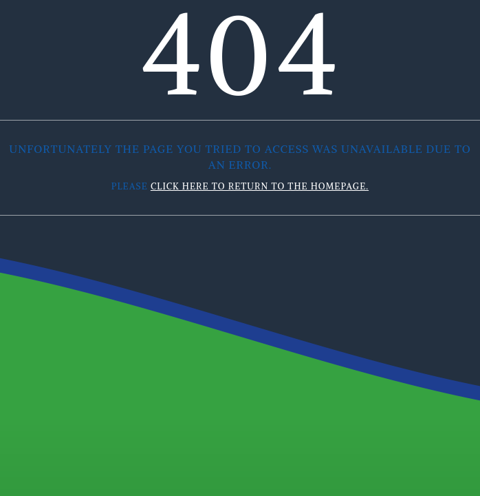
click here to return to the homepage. (260, 186)
